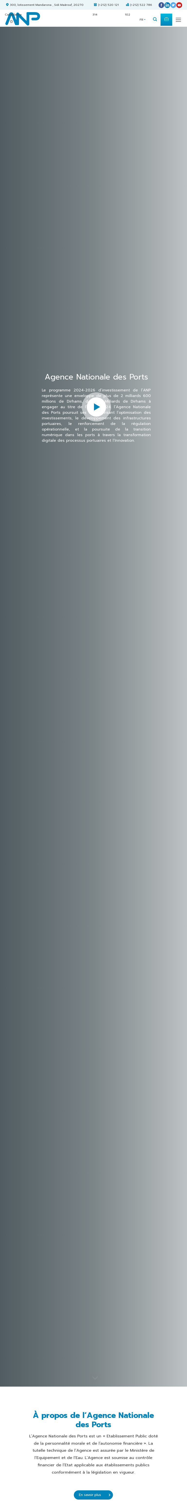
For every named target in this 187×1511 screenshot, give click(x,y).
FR (141, 19)
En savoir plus (94, 1494)
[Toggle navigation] (178, 20)
